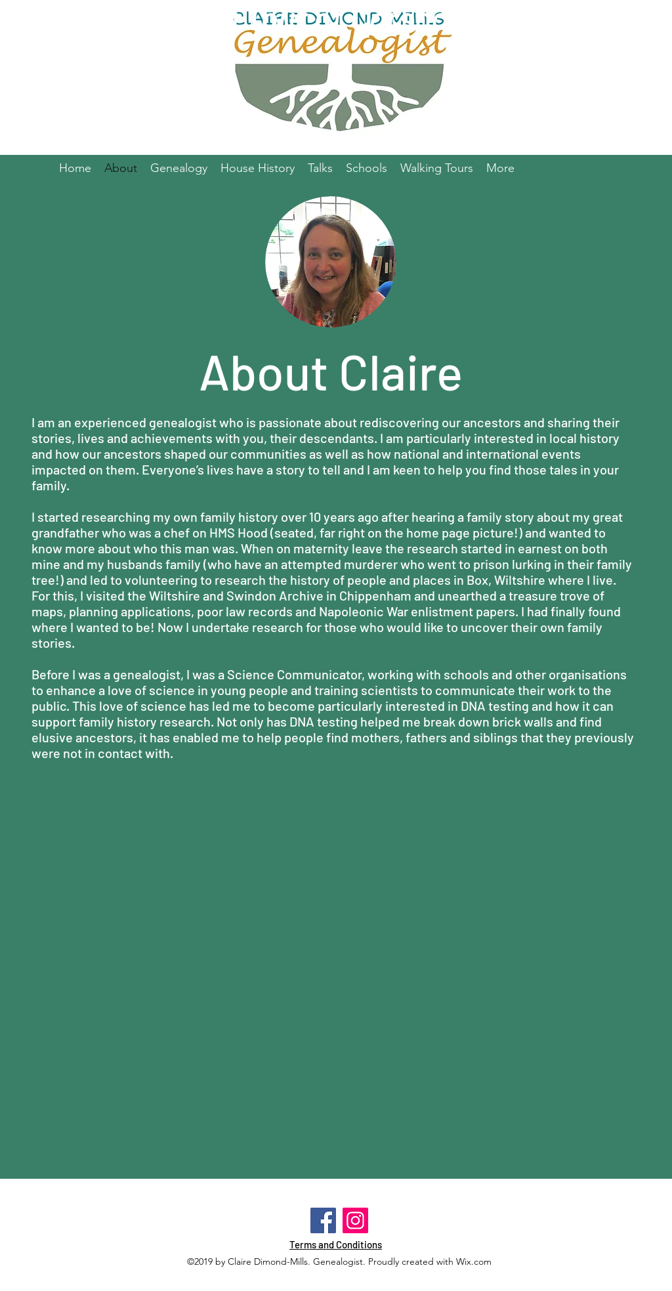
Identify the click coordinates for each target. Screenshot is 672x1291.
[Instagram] (355, 1220)
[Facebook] (323, 1220)
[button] (366, 168)
